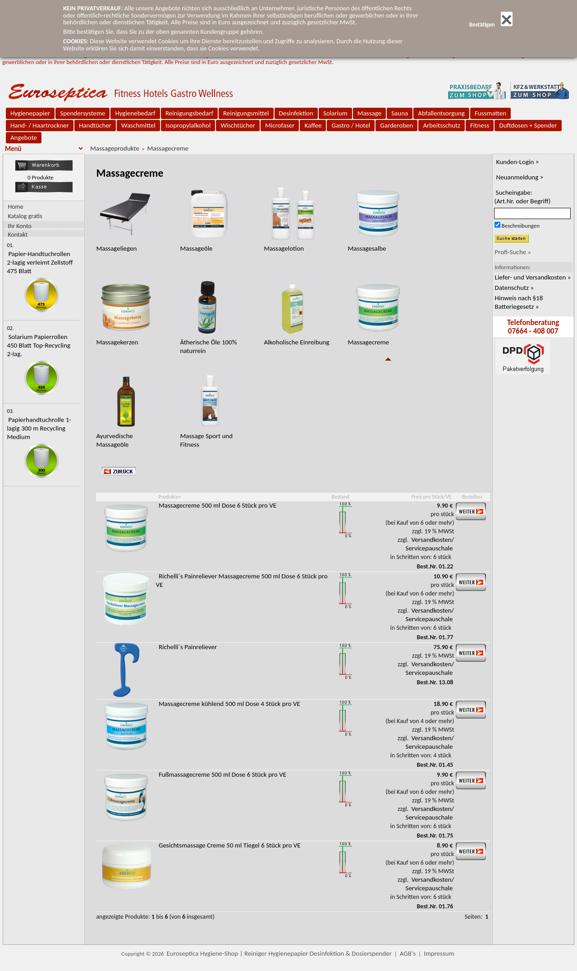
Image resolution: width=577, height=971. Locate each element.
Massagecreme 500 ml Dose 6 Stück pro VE (217, 505)
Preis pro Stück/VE (431, 497)
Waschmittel (138, 125)
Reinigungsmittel (246, 113)
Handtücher (95, 125)
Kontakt (17, 234)
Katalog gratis (25, 216)
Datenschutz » (514, 288)
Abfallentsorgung (441, 113)
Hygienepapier (30, 113)
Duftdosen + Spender (528, 125)
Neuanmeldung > (520, 177)
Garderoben (396, 125)
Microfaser (280, 125)
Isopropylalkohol (188, 125)
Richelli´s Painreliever (188, 647)
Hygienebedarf (135, 113)
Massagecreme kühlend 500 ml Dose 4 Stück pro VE (229, 704)
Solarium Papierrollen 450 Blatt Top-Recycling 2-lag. (38, 345)
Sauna (399, 113)
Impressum (439, 953)
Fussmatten (490, 113)
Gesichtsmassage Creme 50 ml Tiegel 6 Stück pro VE (230, 845)
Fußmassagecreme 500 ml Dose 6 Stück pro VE (222, 774)
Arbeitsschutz (441, 125)
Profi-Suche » (513, 252)
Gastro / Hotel (350, 125)
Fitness (479, 125)
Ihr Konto (20, 225)
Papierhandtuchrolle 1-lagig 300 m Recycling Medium (39, 428)
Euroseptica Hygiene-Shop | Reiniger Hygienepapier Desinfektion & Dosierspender (279, 953)
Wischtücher (237, 125)
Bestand (340, 497)
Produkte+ (169, 497)
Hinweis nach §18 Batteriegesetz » (519, 302)
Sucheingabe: (523, 196)
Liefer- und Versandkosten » (533, 277)
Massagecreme (167, 148)
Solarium (335, 113)
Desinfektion (296, 113)
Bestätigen (491, 24)
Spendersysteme (82, 113)
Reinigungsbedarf (189, 113)
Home (15, 207)
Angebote (23, 137)
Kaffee (312, 125)
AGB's (408, 953)
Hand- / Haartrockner (39, 125)
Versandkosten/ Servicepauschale (430, 544)
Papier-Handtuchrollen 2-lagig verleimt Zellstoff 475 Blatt (40, 262)
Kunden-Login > (517, 162)
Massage (369, 113)
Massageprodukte (114, 148)
